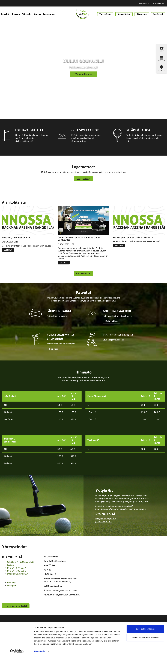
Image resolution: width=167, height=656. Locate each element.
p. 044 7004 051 (103, 521)
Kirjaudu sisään (159, 3)
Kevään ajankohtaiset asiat (16, 237)
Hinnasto (15, 14)
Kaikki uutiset (83, 273)
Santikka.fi (158, 14)
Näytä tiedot (40, 651)
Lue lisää (8, 250)
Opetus (37, 14)
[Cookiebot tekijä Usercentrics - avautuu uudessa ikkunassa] (16, 651)
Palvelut (5, 14)
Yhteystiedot (105, 14)
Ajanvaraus (142, 14)
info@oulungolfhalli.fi (105, 518)
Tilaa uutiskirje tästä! (16, 605)
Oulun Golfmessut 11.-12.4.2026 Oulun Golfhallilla (79, 238)
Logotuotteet (49, 14)
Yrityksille (27, 14)
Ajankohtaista (124, 14)
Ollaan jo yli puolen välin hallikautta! (133, 237)
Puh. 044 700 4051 (16, 570)
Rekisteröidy (144, 3)
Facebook (11, 582)
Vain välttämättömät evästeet (145, 637)
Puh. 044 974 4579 (16, 567)
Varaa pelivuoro (83, 74)
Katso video (111, 321)
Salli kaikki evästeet (145, 629)
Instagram (11, 585)
